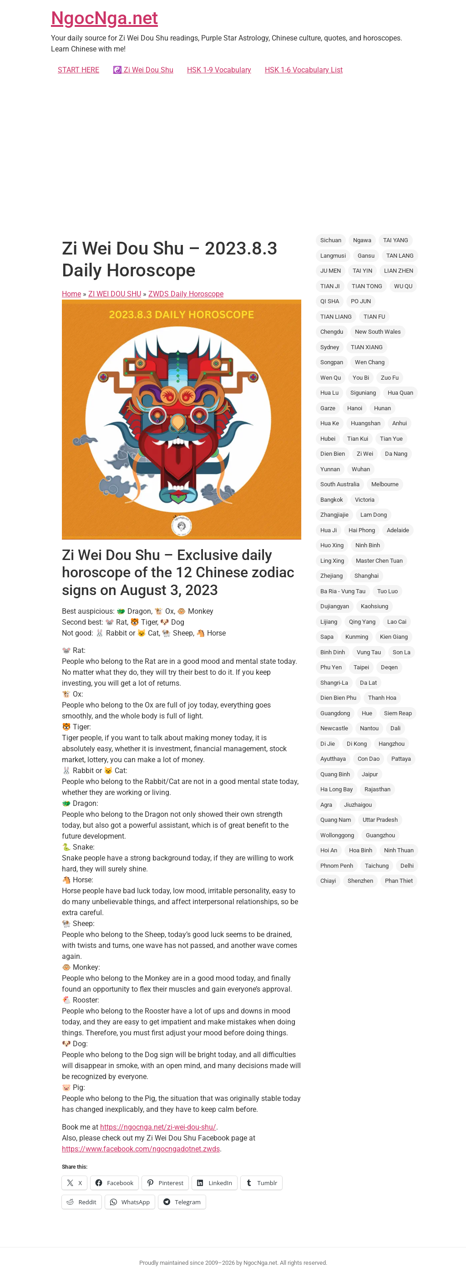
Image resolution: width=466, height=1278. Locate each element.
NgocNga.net (104, 18)
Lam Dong (373, 514)
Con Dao (369, 758)
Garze (327, 408)
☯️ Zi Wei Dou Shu (143, 70)
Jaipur (370, 774)
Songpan (331, 362)
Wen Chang (370, 362)
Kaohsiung (374, 606)
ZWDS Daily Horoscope (185, 294)
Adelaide (398, 530)
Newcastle (334, 728)
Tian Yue (391, 438)
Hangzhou (392, 743)
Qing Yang (362, 621)
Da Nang (396, 453)
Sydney (329, 347)
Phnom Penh (336, 865)
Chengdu (331, 331)
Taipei (361, 667)
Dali (395, 728)
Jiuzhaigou (358, 804)
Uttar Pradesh (380, 819)
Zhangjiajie (334, 514)
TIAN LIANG (336, 316)
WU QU (403, 286)
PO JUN (361, 301)
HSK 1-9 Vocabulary (219, 70)
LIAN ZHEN (398, 270)
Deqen (389, 667)
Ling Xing (332, 560)
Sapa (327, 636)
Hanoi (354, 408)
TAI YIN (362, 270)
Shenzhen (360, 880)
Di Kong (357, 743)
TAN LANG (400, 255)
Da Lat (368, 682)
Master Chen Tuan (379, 560)
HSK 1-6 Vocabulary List (304, 70)
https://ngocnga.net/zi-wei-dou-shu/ (158, 1127)
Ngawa (362, 240)
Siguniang (363, 392)
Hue (367, 713)
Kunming (356, 636)
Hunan (382, 408)
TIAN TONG (367, 286)
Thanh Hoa (382, 697)
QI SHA (329, 301)
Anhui (399, 423)
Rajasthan (377, 789)
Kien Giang (394, 636)
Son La (401, 652)
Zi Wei (365, 453)
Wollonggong (337, 835)
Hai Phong (362, 530)
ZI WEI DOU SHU (114, 294)
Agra (326, 804)
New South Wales (378, 331)
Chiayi (328, 880)
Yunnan (330, 469)
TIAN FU (374, 316)
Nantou (369, 728)
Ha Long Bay (336, 789)
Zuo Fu (390, 377)
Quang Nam (335, 819)
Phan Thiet (399, 880)
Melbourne (385, 484)
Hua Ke (329, 423)
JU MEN (330, 270)
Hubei (327, 438)
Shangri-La (334, 682)
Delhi (407, 865)
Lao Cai (396, 621)
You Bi (361, 377)
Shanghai (367, 575)
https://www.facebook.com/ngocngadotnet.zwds (141, 1149)
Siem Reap (398, 713)
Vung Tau (369, 652)
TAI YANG (395, 240)
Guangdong (335, 713)
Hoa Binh (360, 850)
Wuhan (361, 469)
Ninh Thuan (399, 850)
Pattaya (401, 758)
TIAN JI (330, 286)
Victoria (365, 499)
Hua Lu (329, 392)
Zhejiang (331, 575)
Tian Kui (357, 438)
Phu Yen (331, 667)
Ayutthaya (333, 758)
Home (71, 294)
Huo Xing (332, 545)
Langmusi (333, 255)
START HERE (78, 70)
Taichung (377, 865)
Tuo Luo (387, 591)
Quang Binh (335, 774)
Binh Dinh (332, 652)
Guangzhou (380, 835)
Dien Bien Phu (338, 697)
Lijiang (328, 621)
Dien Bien (332, 453)
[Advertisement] (233, 155)
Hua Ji (328, 530)
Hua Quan (400, 392)
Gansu (366, 255)
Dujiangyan (334, 606)
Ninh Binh (367, 545)
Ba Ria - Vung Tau (342, 591)
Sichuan (330, 240)
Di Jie (327, 743)
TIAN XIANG (367, 347)
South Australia (340, 484)
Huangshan (365, 423)
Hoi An (328, 850)
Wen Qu (330, 377)
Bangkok (331, 499)
